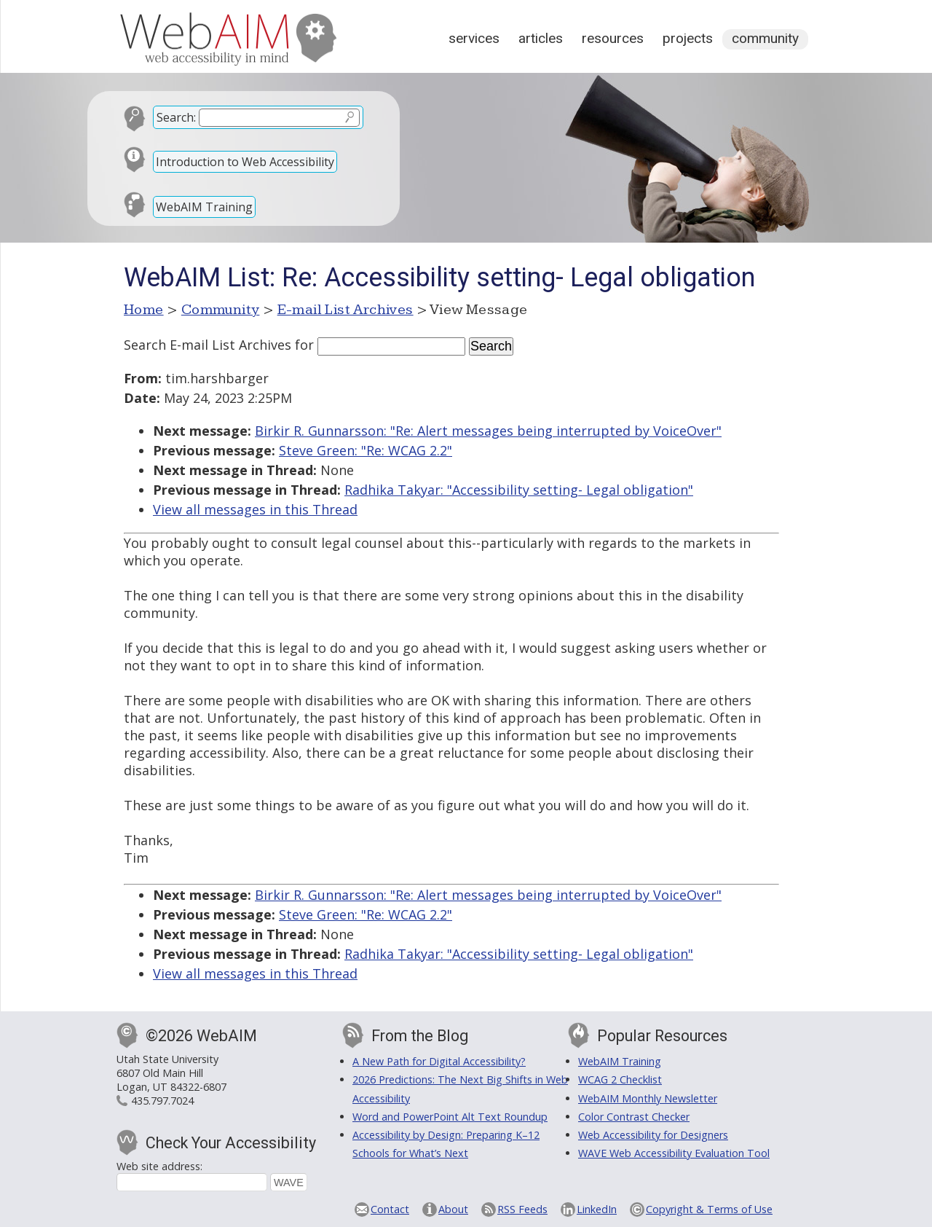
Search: (176, 117)
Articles (540, 38)
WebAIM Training (204, 207)
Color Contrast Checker (634, 1117)
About (453, 1209)
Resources (613, 38)
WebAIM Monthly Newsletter (647, 1098)
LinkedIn (597, 1209)
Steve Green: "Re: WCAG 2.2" (365, 450)
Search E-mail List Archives (207, 344)
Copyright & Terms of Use (709, 1209)
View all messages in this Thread (255, 509)
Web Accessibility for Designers (653, 1135)
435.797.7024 (162, 1101)
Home (144, 309)
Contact (390, 1209)
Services (474, 38)
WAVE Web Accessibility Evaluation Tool (674, 1153)
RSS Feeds (522, 1209)
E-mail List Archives (345, 309)
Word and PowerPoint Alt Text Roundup (450, 1117)
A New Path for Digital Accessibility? (439, 1061)
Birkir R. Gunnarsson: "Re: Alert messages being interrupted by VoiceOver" (488, 430)
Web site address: (159, 1166)
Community (765, 38)
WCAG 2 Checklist (620, 1079)
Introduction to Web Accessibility (245, 162)
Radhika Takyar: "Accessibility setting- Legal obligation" (518, 489)
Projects (688, 38)
